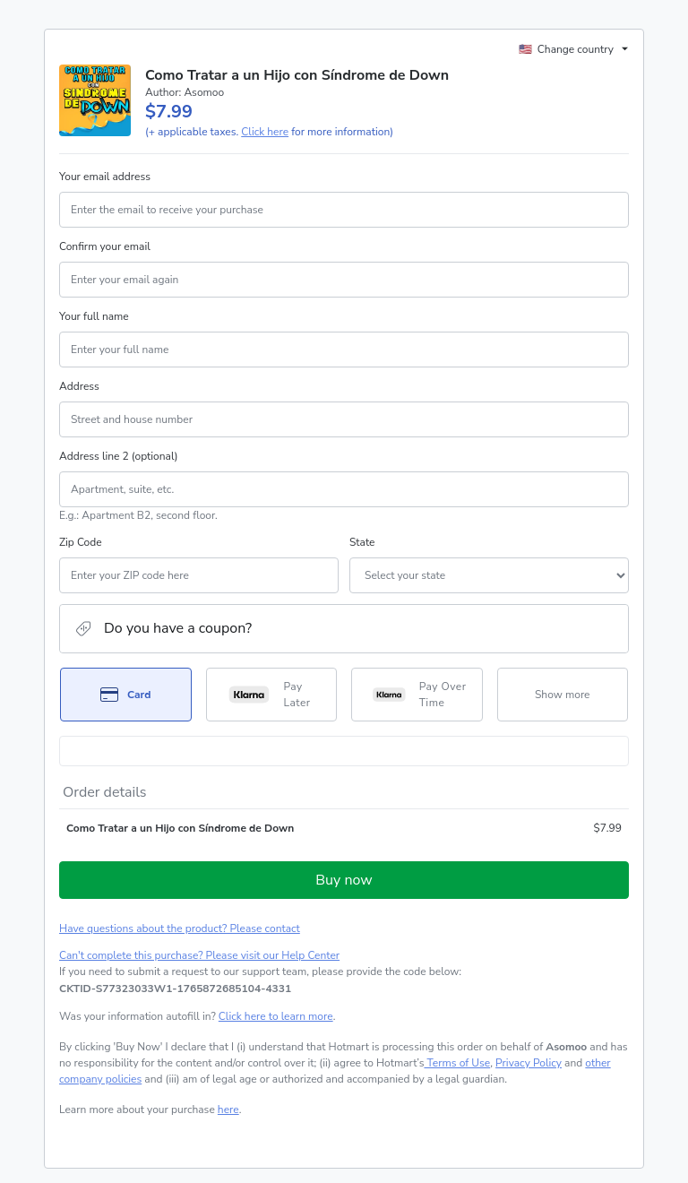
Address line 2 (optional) (118, 456)
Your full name (94, 316)
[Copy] (175, 988)
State (361, 542)
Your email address (104, 176)
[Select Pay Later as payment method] (272, 695)
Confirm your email (104, 246)
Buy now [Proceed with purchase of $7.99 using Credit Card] (343, 880)
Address (79, 386)
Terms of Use (457, 1063)
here (228, 1109)
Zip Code (80, 542)
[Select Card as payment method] (126, 695)
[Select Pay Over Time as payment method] (417, 695)
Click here (264, 132)
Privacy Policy (528, 1063)
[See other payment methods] (563, 695)
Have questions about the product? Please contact (179, 928)
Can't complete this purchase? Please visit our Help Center (199, 955)
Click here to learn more (276, 1016)
